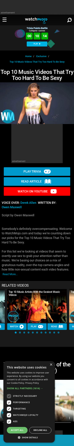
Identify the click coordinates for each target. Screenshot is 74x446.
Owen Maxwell (12, 207)
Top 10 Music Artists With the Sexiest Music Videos (34, 293)
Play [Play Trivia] (37, 327)
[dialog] (29, 402)
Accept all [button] (17, 430)
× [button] (51, 364)
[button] (16, 332)
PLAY (37, 44)
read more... (10, 274)
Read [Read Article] (57, 326)
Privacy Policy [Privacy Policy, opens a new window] (32, 383)
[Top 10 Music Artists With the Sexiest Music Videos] (37, 306)
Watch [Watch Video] (17, 327)
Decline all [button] (40, 430)
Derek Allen (28, 202)
